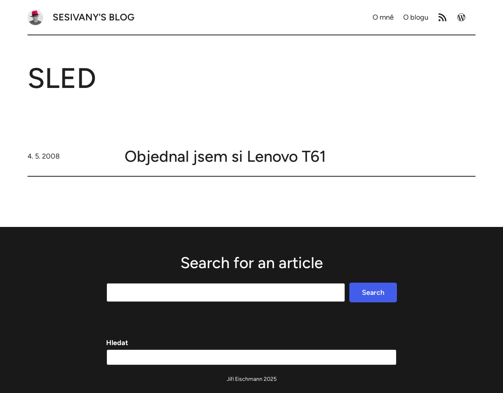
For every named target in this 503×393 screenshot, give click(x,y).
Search (373, 292)
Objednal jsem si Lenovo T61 (225, 156)
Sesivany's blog (93, 17)
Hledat (117, 342)
